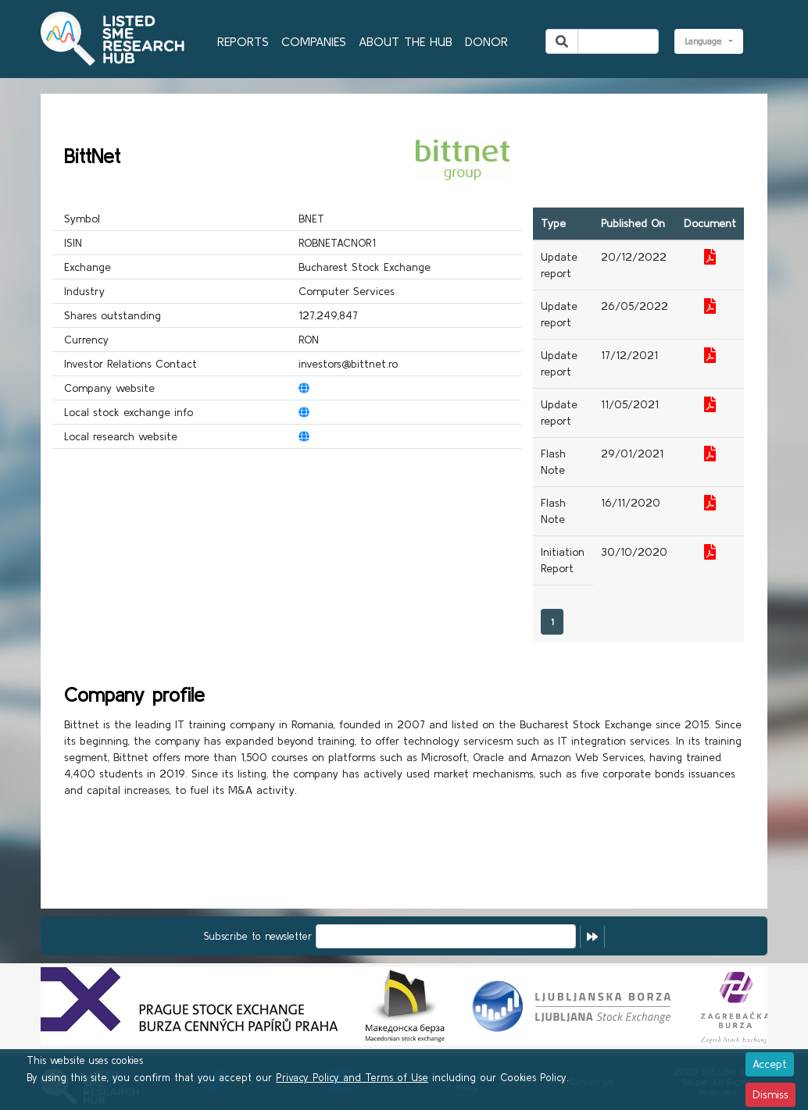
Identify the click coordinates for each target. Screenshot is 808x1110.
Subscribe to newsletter (258, 936)
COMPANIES (313, 41)
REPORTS (243, 41)
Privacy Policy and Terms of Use (352, 1077)
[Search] (618, 41)
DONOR (486, 41)
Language (705, 41)
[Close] (769, 1064)
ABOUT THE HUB (405, 41)
